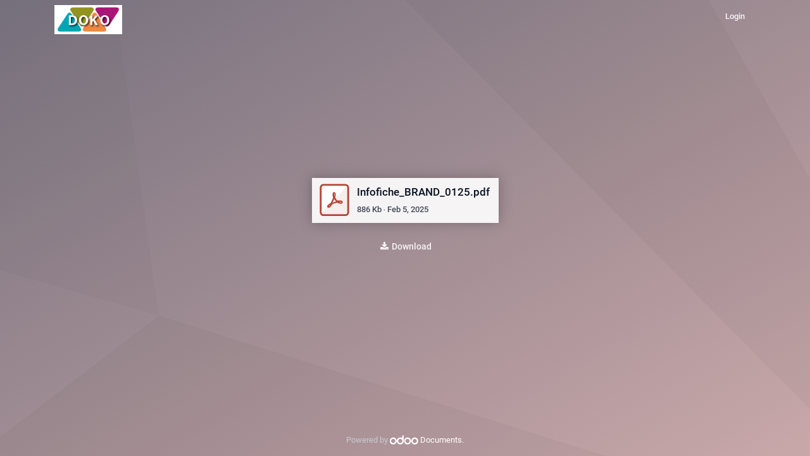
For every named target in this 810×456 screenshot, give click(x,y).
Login (735, 16)
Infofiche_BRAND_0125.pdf (423, 192)
